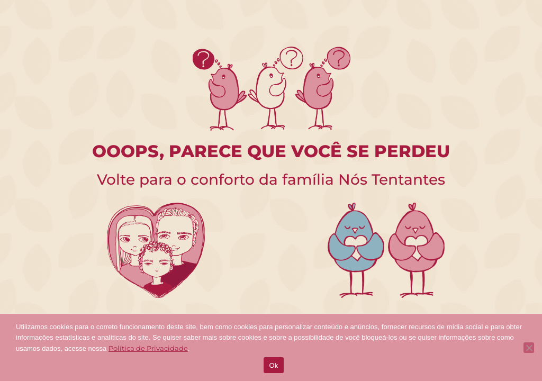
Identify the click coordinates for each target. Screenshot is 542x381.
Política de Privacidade (148, 348)
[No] (528, 347)
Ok (273, 365)
